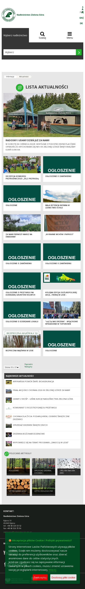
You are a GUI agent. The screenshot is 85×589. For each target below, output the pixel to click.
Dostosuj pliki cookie (63, 577)
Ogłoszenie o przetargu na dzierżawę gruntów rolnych (20, 293)
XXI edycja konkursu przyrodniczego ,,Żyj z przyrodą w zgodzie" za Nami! (22, 178)
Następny (28, 366)
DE (81, 23)
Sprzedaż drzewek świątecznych (30, 425)
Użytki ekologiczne (43, 491)
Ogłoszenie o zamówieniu (19, 263)
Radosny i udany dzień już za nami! (27, 140)
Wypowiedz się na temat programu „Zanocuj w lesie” (40, 442)
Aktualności (24, 76)
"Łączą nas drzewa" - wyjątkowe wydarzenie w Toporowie (61, 322)
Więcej (52, 569)
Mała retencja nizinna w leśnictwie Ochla (57, 206)
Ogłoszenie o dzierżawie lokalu (22, 321)
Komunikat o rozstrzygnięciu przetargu (35, 407)
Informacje (10, 76)
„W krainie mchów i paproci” (59, 234)
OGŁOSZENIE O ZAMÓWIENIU (58, 176)
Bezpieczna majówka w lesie (19, 350)
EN (81, 18)
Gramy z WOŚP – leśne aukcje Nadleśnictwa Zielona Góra (43, 399)
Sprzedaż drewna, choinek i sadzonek (43, 473)
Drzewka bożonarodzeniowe (29, 433)
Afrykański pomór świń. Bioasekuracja (33, 381)
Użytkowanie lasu (17, 491)
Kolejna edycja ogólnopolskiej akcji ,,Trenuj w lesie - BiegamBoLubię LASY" (61, 295)
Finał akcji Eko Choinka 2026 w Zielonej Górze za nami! (41, 390)
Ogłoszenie (11, 205)
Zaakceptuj (40, 577)
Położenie (14, 470)
